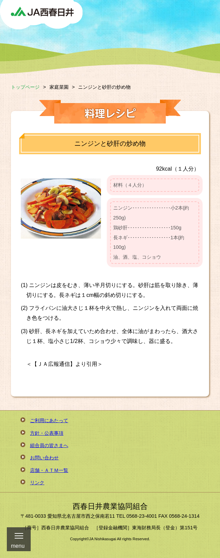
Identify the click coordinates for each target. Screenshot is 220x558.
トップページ (25, 87)
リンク (37, 482)
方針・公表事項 (46, 433)
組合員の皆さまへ (49, 445)
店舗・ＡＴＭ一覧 (49, 470)
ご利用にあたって (49, 420)
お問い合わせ (44, 457)
